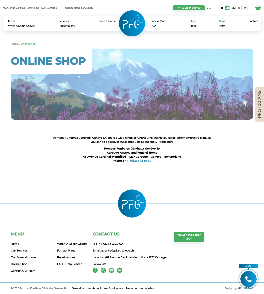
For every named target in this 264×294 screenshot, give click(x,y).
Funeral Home (107, 21)
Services (64, 21)
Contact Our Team (23, 270)
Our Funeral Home (23, 257)
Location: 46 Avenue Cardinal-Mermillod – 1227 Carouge (129, 257)
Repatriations (67, 25)
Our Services (19, 250)
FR (221, 7)
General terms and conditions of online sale (97, 288)
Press (192, 25)
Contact (253, 21)
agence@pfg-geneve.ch (79, 7)
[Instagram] (103, 270)
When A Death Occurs (21, 25)
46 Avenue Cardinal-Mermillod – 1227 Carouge (30, 7)
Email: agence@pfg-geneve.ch (113, 250)
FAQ (153, 25)
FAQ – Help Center (69, 264)
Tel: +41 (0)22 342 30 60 (107, 243)
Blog (192, 21)
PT (245, 7)
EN (227, 7)
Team (222, 25)
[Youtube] (111, 270)
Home (11, 21)
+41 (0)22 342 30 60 (189, 7)
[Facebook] (95, 270)
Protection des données (140, 288)
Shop (222, 21)
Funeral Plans (158, 21)
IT (239, 7)
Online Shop (19, 264)
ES (233, 7)
